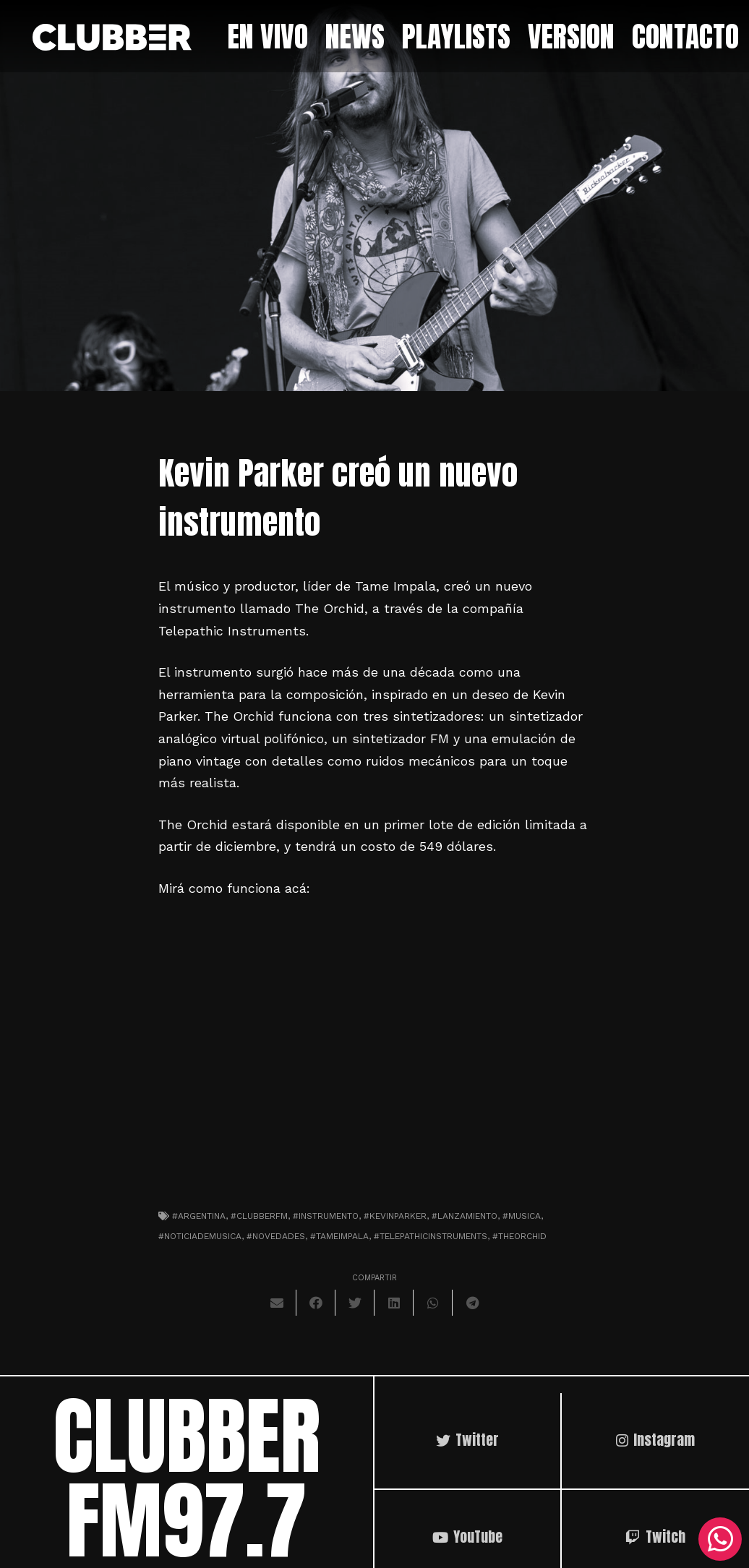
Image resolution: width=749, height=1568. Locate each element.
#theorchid (519, 1236)
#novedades (276, 1236)
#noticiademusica (199, 1236)
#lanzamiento (464, 1216)
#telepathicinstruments (430, 1236)
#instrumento (326, 1216)
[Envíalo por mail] (276, 1303)
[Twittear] (354, 1303)
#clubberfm (259, 1216)
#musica (521, 1216)
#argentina (199, 1216)
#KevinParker (395, 1216)
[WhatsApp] (720, 1539)
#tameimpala (339, 1236)
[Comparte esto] (315, 1303)
